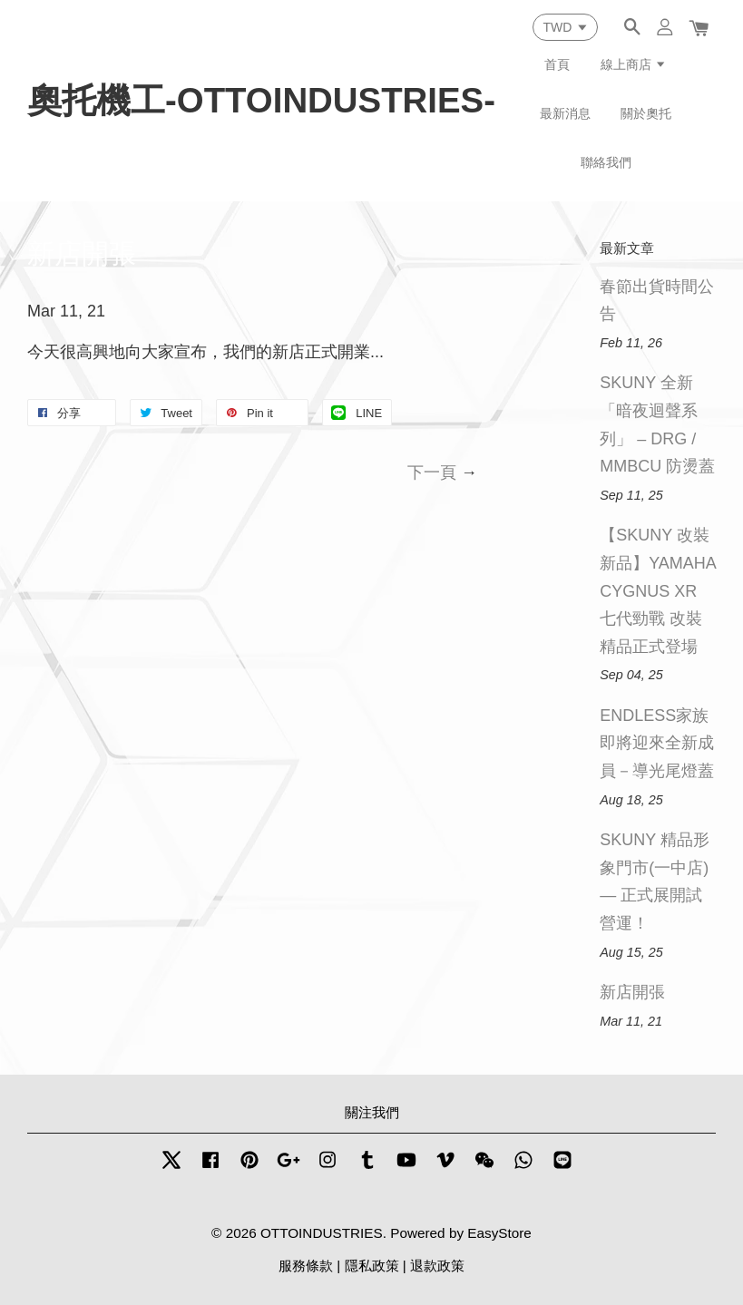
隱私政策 (372, 1265)
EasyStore (499, 1233)
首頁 (557, 64)
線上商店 (634, 64)
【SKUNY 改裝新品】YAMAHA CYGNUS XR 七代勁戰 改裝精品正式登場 (658, 590)
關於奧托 (646, 113)
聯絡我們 (606, 162)
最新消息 (565, 113)
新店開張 (632, 992)
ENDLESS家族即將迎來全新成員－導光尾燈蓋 (657, 743)
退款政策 (437, 1265)
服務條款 (306, 1265)
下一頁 (431, 472)
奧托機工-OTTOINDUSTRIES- (261, 100)
